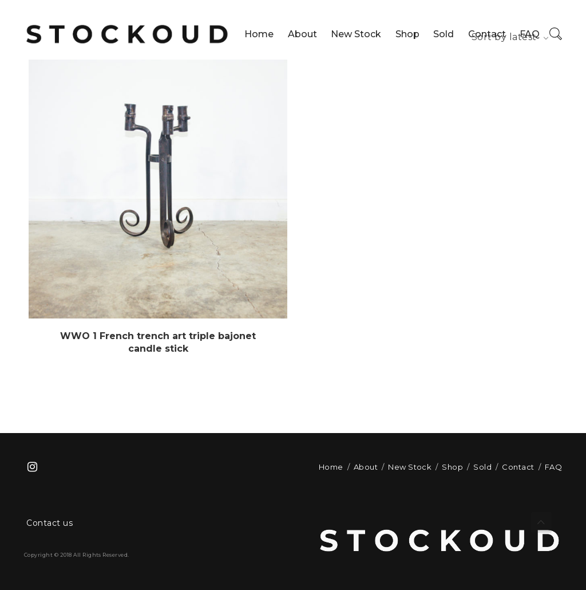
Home (259, 34)
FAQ (530, 34)
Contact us (49, 523)
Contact (487, 34)
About (302, 34)
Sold (443, 34)
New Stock (356, 34)
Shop (407, 34)
